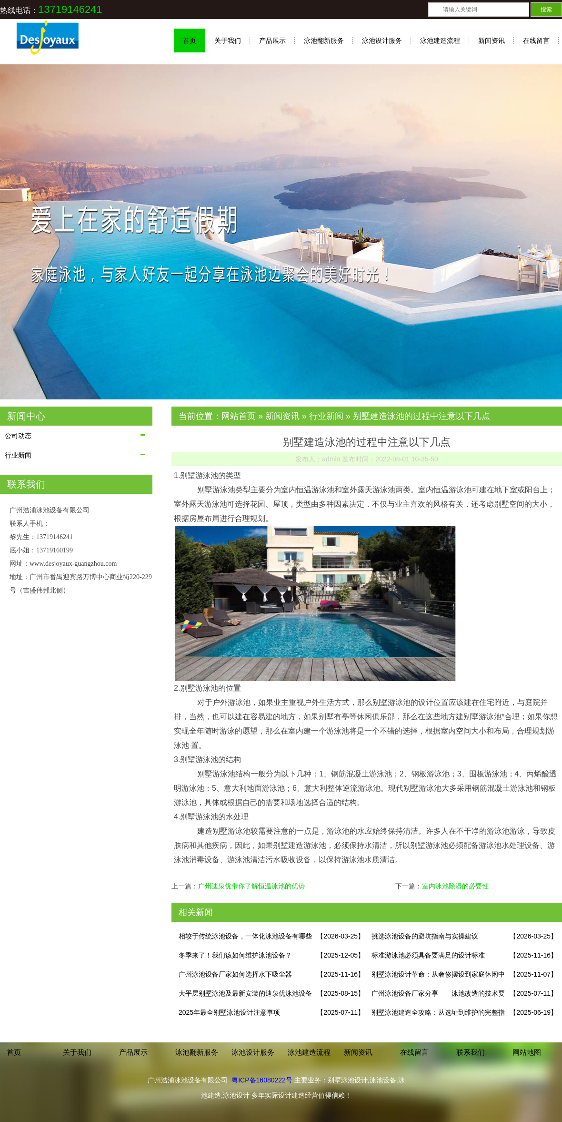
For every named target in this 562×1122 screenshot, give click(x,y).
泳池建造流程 (440, 40)
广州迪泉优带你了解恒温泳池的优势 (251, 886)
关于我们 (227, 40)
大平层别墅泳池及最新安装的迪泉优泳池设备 (245, 993)
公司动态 (18, 435)
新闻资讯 (491, 40)
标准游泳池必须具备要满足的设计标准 (428, 955)
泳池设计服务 (382, 40)
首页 (189, 40)
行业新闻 (18, 455)
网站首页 (238, 416)
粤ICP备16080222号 (261, 1080)
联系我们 (470, 1052)
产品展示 (272, 40)
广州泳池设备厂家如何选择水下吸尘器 (235, 974)
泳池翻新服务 (324, 40)
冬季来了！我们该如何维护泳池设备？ (235, 955)
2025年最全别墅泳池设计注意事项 (229, 1012)
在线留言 (536, 40)
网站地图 (526, 1052)
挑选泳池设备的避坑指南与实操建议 (424, 936)
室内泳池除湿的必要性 (455, 886)
